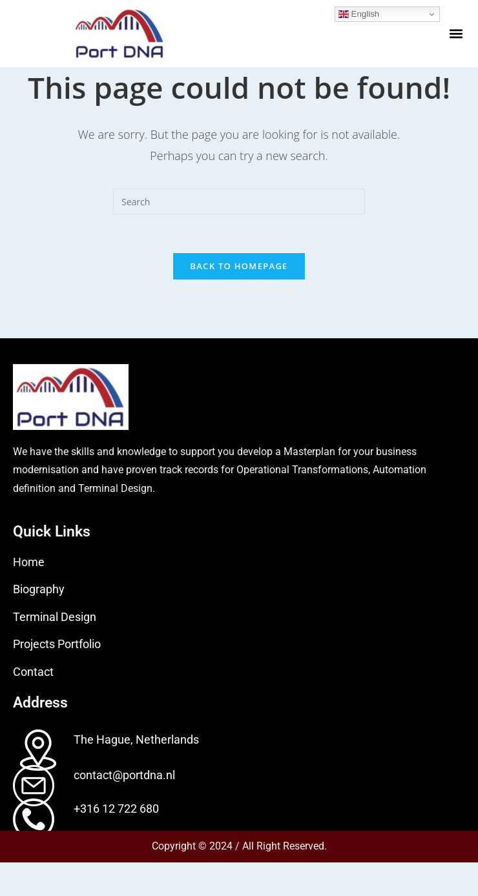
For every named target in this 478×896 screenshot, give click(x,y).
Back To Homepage (238, 299)
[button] (456, 34)
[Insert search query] (239, 234)
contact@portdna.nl (124, 808)
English (358, 14)
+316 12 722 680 (116, 842)
